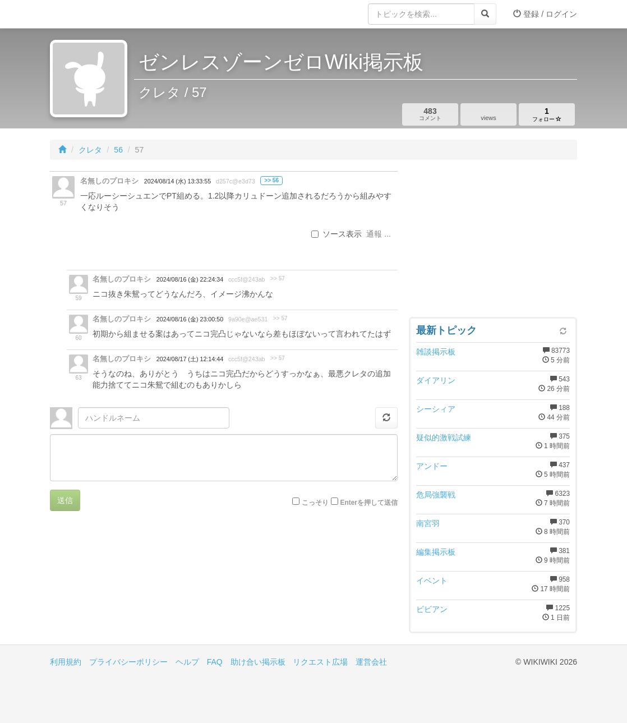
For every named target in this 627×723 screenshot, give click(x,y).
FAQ (215, 661)
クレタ (90, 149)
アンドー (432, 466)
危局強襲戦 (435, 494)
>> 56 (271, 180)
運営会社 (371, 661)
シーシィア (435, 408)
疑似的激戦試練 (443, 437)
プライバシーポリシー (128, 661)
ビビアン (432, 609)
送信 (65, 500)
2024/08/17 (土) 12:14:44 (189, 359)
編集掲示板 (435, 551)
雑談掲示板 (435, 351)
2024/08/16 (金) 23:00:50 (189, 319)
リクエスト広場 (320, 661)
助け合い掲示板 (257, 661)
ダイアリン (435, 380)
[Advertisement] (493, 241)
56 (118, 149)
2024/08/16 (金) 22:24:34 (189, 279)
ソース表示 (336, 233)
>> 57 (277, 278)
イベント (432, 580)
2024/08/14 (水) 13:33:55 (177, 181)
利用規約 (65, 661)
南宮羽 (428, 523)
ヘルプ (187, 661)
